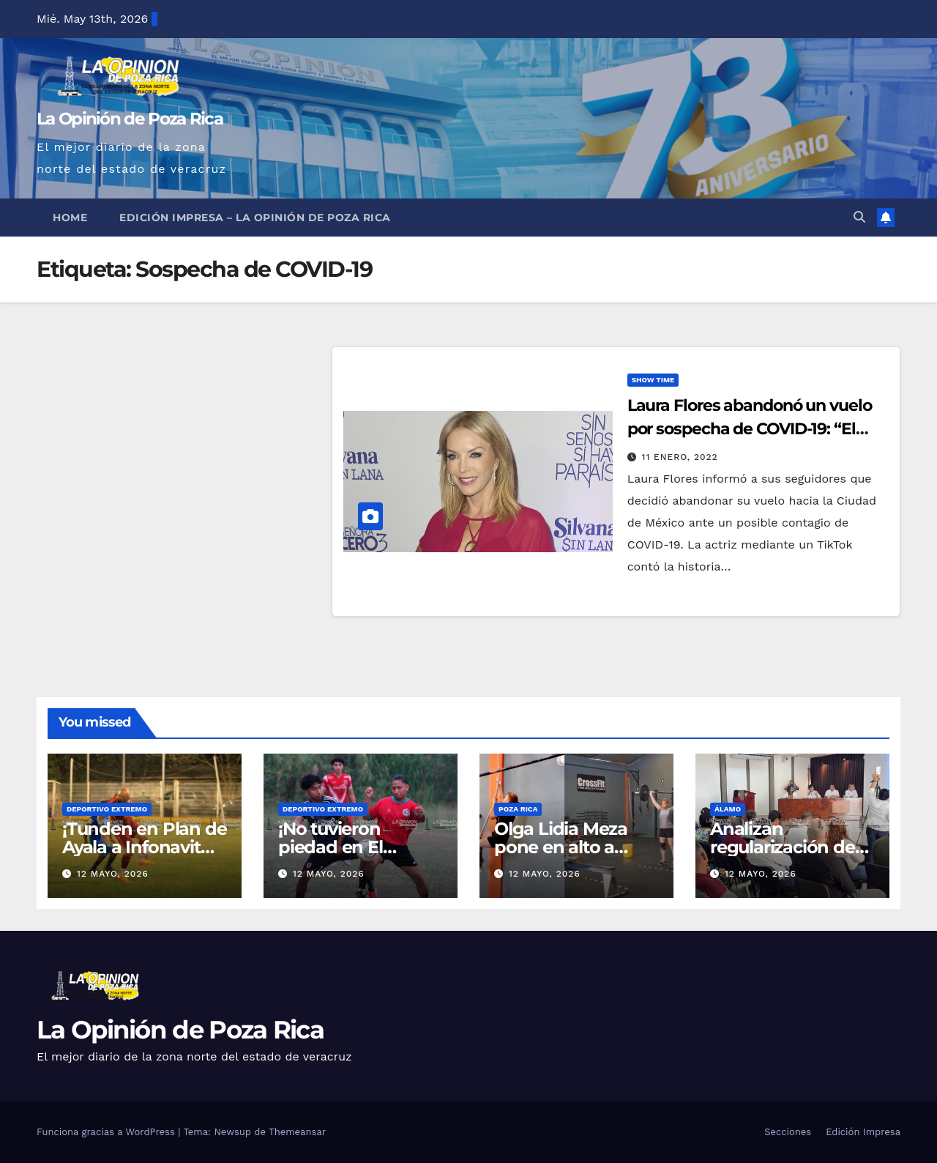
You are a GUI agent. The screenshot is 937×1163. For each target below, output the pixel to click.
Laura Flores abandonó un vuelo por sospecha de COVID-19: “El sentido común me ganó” (749, 428)
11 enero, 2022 (680, 457)
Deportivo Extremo (107, 809)
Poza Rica (518, 809)
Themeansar (297, 1131)
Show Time (653, 380)
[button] (859, 217)
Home (70, 217)
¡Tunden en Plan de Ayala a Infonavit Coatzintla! (144, 847)
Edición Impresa (863, 1131)
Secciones (787, 1131)
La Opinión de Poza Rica (130, 118)
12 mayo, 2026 (113, 874)
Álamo (727, 809)
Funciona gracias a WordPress (107, 1131)
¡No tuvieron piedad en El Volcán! (330, 847)
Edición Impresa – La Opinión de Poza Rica (255, 217)
